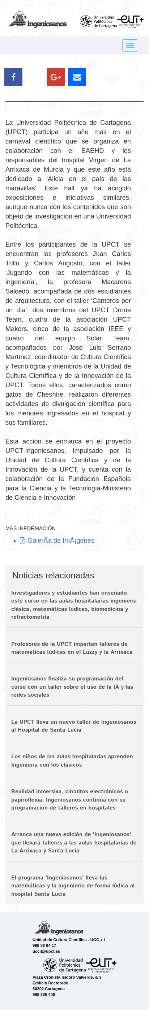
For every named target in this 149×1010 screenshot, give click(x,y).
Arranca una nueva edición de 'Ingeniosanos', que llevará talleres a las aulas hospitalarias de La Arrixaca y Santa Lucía (74, 842)
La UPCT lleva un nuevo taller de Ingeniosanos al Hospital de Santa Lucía (73, 726)
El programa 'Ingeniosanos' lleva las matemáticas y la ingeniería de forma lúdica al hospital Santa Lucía (73, 886)
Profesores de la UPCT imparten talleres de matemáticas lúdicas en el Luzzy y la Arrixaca (71, 648)
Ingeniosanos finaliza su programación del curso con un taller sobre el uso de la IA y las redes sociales (72, 687)
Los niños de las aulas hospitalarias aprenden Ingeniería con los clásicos (72, 761)
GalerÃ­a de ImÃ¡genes (57, 540)
